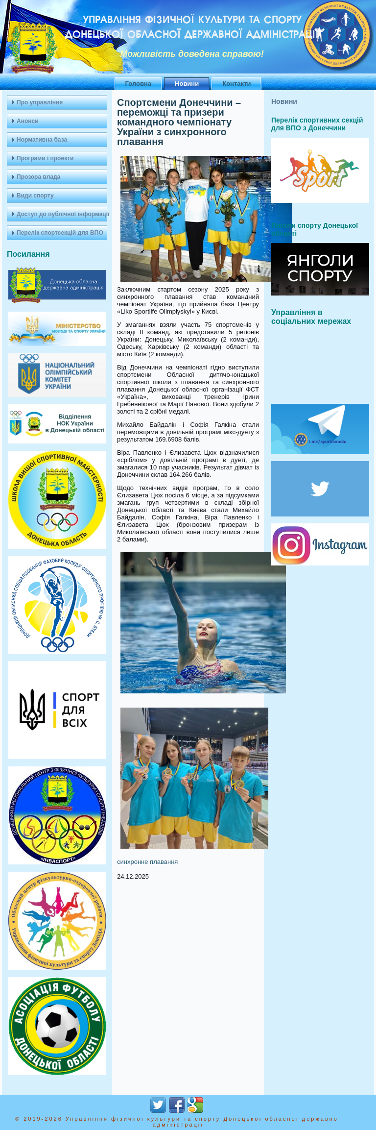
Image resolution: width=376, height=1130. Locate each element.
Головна (138, 83)
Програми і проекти (45, 158)
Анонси (28, 121)
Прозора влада (38, 176)
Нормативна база (42, 139)
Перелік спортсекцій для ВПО (60, 232)
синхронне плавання (147, 861)
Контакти (236, 83)
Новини (187, 83)
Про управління (40, 102)
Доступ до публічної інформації (62, 214)
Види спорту (35, 195)
